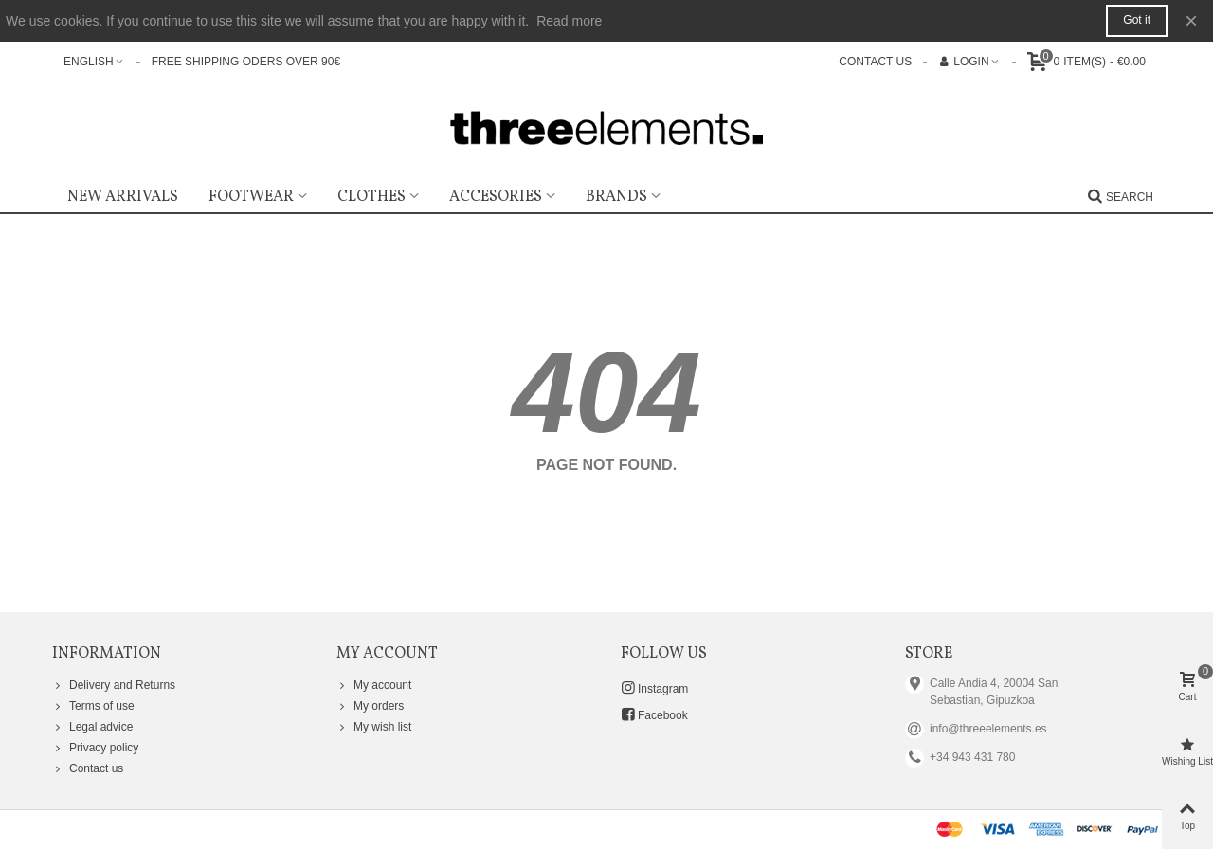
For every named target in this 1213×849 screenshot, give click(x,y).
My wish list (373, 726)
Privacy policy (95, 747)
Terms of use (93, 705)
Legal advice (92, 726)
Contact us (87, 768)
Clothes (371, 197)
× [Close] (1191, 20)
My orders (370, 705)
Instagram (654, 688)
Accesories (495, 197)
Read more (569, 20)
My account (373, 685)
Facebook (654, 714)
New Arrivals (122, 197)
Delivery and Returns (113, 685)
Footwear (251, 197)
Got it (1136, 20)
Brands (616, 197)
